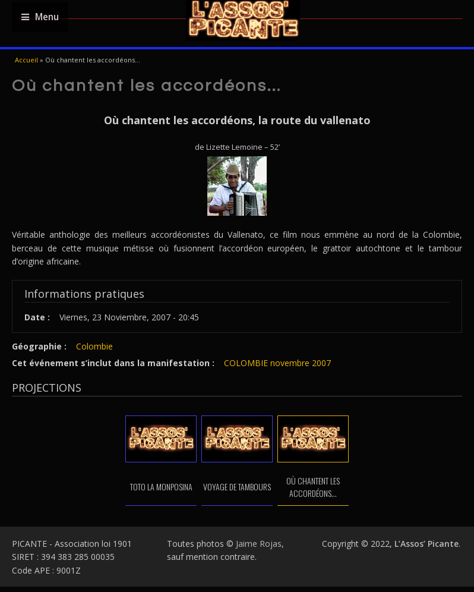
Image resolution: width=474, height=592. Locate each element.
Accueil (26, 59)
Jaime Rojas (259, 543)
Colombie (94, 346)
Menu (40, 17)
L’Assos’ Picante (426, 543)
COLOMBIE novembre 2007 (277, 363)
